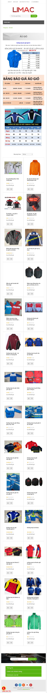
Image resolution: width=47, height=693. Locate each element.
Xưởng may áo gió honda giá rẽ (32, 458)
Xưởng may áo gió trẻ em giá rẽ (12, 493)
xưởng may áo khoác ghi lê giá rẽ (34, 563)
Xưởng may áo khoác (33, 527)
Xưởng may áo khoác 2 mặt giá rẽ (12, 563)
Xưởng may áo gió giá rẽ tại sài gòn (34, 423)
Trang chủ (5, 27)
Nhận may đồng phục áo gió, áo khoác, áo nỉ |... (33, 284)
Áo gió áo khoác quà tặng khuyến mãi (33, 179)
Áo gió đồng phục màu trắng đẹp (12, 179)
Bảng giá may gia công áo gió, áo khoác (12, 249)
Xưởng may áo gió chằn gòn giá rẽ (12, 388)
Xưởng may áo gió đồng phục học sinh (13, 423)
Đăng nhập (15, 1)
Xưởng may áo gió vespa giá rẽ (32, 493)
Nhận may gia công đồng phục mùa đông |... (13, 319)
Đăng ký (10, 1)
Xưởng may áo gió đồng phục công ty (33, 388)
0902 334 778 (6, 691)
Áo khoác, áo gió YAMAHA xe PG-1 (32, 214)
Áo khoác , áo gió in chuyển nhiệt (11, 214)
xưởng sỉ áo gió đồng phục (33, 633)
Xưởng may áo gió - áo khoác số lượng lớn (12, 354)
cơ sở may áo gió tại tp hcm (33, 249)
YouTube (27, 685)
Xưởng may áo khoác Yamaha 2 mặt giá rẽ (33, 598)
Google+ (30, 685)
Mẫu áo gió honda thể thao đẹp (12, 284)
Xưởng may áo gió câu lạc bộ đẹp (33, 354)
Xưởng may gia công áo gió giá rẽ (12, 633)
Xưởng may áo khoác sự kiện (13, 598)
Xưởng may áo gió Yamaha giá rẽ (11, 528)
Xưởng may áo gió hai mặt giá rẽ (12, 458)
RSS (23, 685)
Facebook (16, 685)
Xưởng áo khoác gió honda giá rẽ (32, 319)
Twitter (19, 685)
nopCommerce (26, 689)
